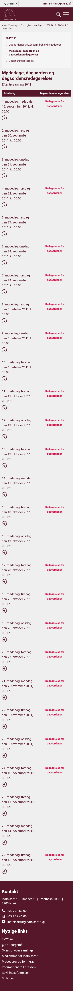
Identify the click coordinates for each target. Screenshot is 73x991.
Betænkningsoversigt (21, 60)
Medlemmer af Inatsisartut (20, 956)
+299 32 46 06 (17, 916)
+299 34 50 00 (17, 911)
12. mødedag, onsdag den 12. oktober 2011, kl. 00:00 (16, 428)
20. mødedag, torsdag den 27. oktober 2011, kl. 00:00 (17, 660)
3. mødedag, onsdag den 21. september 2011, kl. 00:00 (15, 168)
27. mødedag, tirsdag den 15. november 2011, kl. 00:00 (18, 863)
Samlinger (14, 25)
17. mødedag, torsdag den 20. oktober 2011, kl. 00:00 (17, 573)
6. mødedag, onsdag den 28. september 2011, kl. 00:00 (15, 255)
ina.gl (4, 25)
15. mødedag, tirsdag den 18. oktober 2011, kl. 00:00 (16, 515)
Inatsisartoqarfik (57, 3)
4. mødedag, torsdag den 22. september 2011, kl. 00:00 (16, 197)
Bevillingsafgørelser (15, 973)
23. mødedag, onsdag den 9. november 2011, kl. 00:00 (17, 747)
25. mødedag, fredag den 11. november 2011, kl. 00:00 (18, 805)
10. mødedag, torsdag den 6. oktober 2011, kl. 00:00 (17, 370)
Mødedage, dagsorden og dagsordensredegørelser (24, 52)
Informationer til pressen (19, 967)
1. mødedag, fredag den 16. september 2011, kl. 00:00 (18, 110)
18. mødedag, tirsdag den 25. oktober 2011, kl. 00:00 (16, 602)
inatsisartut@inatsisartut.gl (26, 922)
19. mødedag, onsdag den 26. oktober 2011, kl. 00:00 (16, 631)
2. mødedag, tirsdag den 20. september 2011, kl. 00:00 (15, 139)
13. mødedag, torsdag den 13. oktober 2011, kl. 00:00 (17, 457)
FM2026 (7, 939)
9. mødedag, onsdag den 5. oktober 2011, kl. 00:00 (17, 341)
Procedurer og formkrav (18, 961)
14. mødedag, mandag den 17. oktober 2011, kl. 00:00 (17, 486)
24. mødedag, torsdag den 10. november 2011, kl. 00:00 (18, 776)
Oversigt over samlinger (32, 25)
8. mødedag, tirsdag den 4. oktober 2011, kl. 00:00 (17, 312)
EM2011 (62, 25)
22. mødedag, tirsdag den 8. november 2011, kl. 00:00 (17, 718)
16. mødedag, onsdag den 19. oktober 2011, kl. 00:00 (16, 544)
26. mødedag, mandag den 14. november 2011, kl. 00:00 (18, 834)
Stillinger (8, 978)
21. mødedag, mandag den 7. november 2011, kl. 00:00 (17, 689)
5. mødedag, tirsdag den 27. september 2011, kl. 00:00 (15, 226)
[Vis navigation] (66, 14)
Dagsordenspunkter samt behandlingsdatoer (35, 44)
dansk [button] (9, 4)
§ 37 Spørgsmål (12, 945)
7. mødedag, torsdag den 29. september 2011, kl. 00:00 (16, 284)
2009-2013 (50, 25)
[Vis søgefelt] (58, 14)
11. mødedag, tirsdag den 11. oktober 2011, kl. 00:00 (16, 399)
